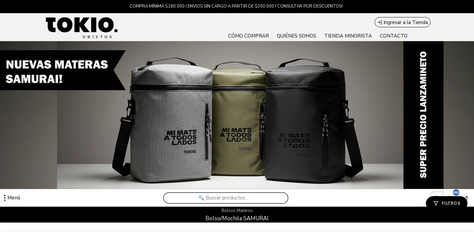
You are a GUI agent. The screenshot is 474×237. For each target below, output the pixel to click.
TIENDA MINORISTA (348, 36)
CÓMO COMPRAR (248, 36)
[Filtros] (446, 203)
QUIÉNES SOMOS (296, 36)
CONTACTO (394, 36)
